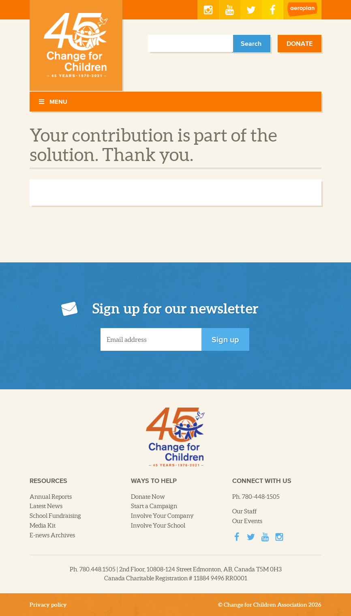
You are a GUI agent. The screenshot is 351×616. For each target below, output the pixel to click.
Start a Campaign (154, 506)
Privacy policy (48, 604)
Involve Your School (158, 525)
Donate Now (148, 497)
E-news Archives (52, 535)
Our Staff (244, 511)
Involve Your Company (162, 516)
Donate (299, 43)
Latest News (46, 506)
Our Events (247, 521)
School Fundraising (55, 516)
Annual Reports (51, 497)
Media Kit (43, 525)
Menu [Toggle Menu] (52, 101)
